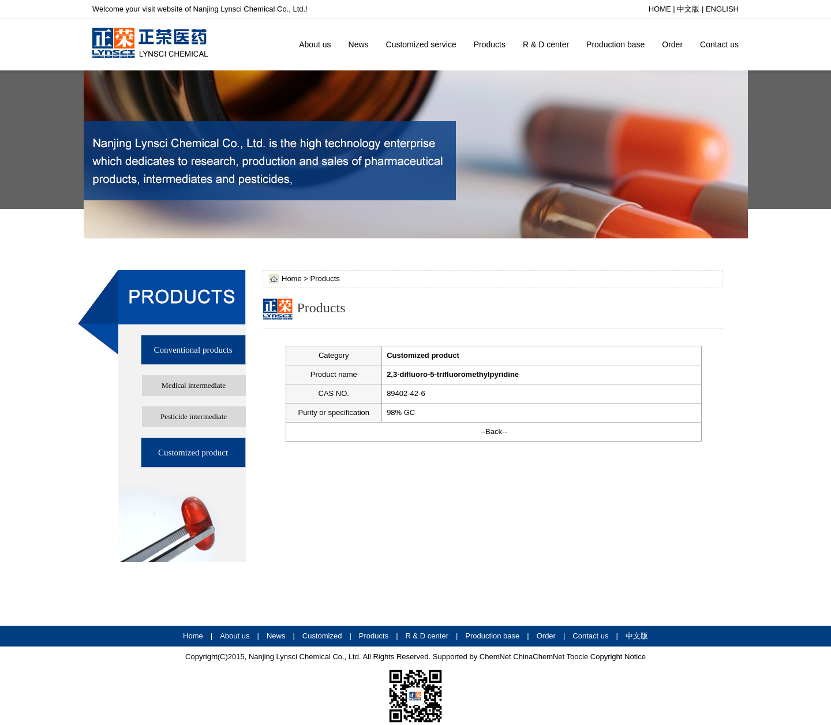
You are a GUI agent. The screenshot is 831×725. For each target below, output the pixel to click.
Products (490, 44)
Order (672, 44)
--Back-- (493, 431)
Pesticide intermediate (193, 416)
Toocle (578, 656)
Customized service (421, 44)
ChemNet (495, 656)
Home (193, 635)
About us (315, 44)
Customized (322, 635)
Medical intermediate (194, 385)
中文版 (688, 9)
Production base (615, 44)
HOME (660, 9)
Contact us (719, 44)
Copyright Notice (618, 656)
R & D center (546, 44)
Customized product (193, 452)
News (359, 44)
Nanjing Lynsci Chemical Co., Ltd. (303, 656)
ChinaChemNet (538, 656)
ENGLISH (722, 9)
